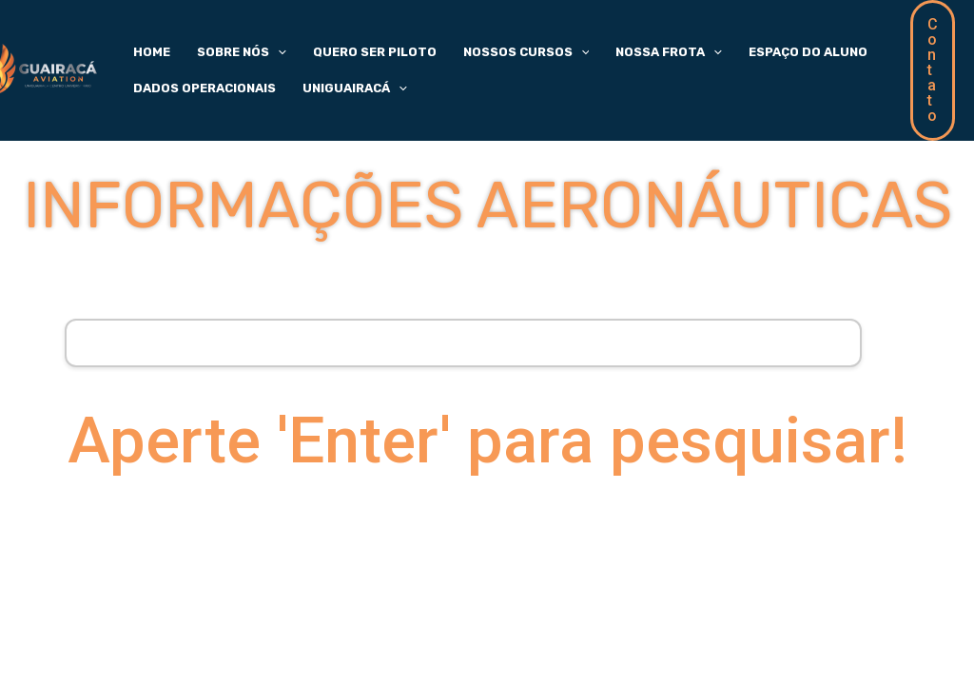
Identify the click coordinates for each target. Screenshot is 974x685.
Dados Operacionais (198, 92)
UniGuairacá (337, 92)
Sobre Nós (224, 48)
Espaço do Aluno (745, 48)
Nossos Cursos (486, 48)
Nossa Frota (618, 48)
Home (146, 48)
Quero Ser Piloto (346, 48)
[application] (260, 48)
